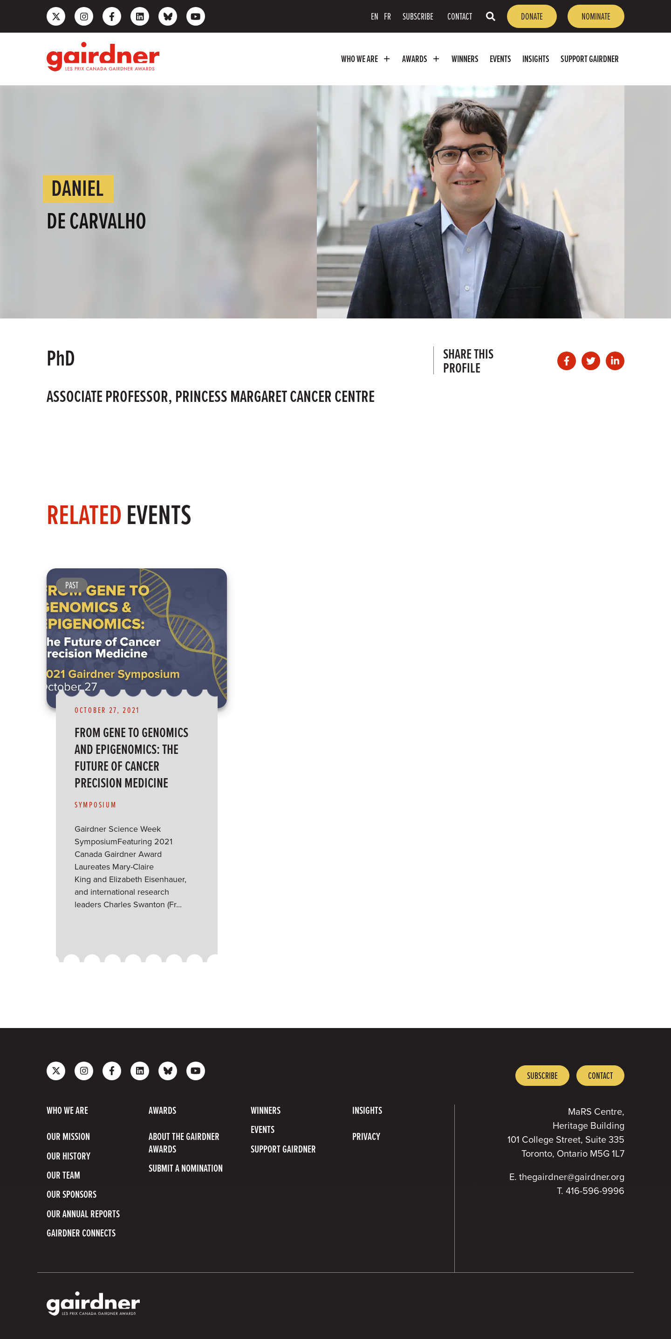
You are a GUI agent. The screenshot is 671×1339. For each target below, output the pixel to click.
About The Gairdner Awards (184, 1143)
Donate (532, 16)
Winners (465, 58)
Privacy (366, 1137)
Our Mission (68, 1137)
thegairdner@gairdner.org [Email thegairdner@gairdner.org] (571, 1177)
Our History (68, 1156)
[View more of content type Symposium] (100, 804)
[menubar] (396, 59)
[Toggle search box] (490, 16)
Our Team (63, 1175)
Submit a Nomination (186, 1168)
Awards (422, 59)
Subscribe (418, 16)
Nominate (596, 16)
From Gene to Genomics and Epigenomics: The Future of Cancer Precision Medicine (131, 757)
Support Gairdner (590, 58)
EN (374, 16)
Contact (459, 16)
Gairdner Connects (81, 1233)
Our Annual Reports (83, 1214)
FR (387, 16)
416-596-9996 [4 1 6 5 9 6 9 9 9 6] (595, 1191)
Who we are (367, 59)
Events (500, 58)
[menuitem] (366, 59)
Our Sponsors (71, 1194)
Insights (535, 58)
